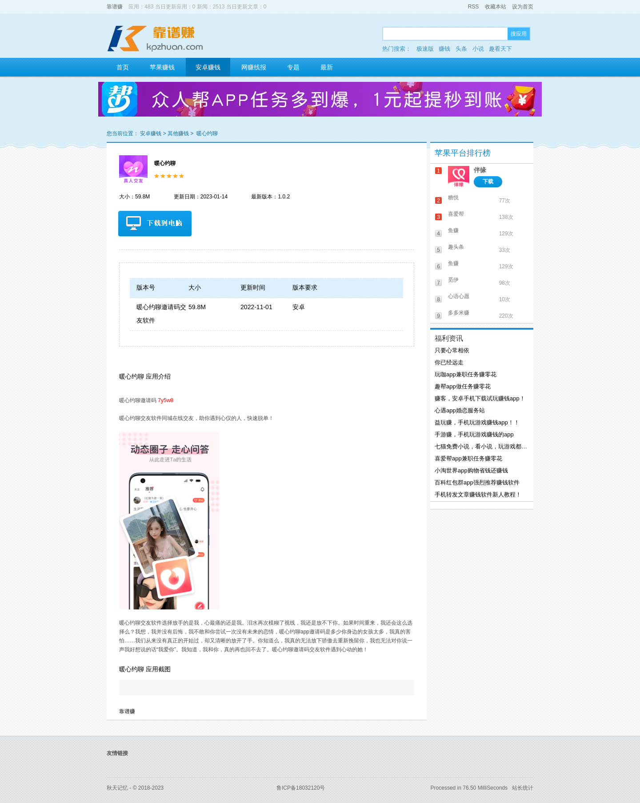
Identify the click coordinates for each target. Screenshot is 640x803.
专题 (293, 67)
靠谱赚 (115, 7)
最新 (326, 67)
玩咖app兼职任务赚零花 (465, 374)
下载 (488, 181)
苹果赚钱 (162, 67)
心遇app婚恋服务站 (460, 410)
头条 (461, 48)
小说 (478, 48)
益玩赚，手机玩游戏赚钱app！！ (477, 422)
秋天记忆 (117, 788)
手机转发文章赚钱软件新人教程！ (478, 494)
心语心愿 (458, 296)
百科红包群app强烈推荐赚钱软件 (477, 482)
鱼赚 (453, 230)
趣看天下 (500, 48)
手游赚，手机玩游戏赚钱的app (474, 434)
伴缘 (480, 170)
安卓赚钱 (208, 67)
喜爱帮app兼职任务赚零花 (468, 458)
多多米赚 (458, 313)
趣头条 (456, 247)
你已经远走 (449, 362)
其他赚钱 (178, 133)
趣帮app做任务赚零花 (463, 386)
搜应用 (519, 34)
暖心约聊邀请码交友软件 (161, 313)
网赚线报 (253, 67)
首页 (122, 67)
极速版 (425, 48)
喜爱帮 (456, 214)
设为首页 (522, 7)
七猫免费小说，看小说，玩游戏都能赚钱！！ (481, 446)
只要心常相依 (452, 350)
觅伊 (453, 280)
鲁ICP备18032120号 (300, 788)
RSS (473, 7)
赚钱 (444, 48)
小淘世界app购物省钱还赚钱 (471, 470)
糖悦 (453, 197)
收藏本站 (495, 7)
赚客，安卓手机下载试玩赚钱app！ (480, 398)
